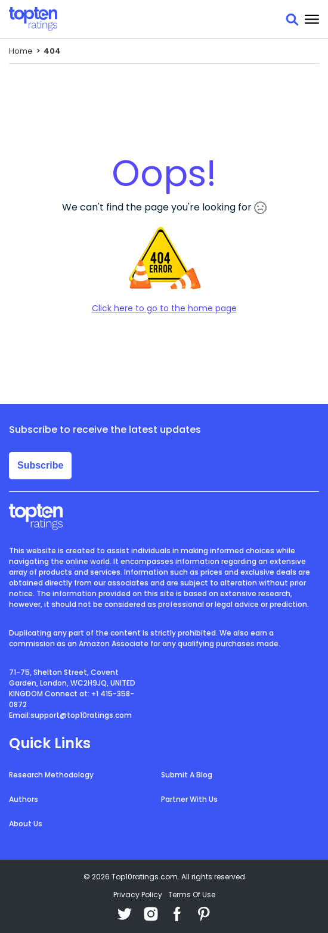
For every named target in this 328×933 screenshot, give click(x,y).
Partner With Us (189, 799)
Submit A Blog (186, 775)
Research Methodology (51, 775)
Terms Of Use (191, 894)
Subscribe (40, 465)
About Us (25, 824)
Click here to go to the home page (164, 308)
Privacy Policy (137, 894)
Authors (23, 799)
